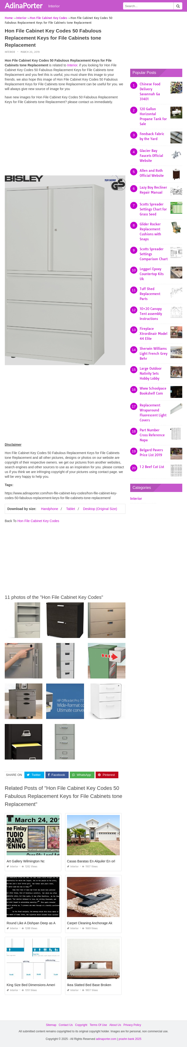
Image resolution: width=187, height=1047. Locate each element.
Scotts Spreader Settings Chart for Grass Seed (153, 209)
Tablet (70, 508)
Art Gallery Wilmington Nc (26, 861)
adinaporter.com (106, 1039)
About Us (115, 1025)
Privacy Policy (132, 1025)
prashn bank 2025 (130, 1039)
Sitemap (51, 1025)
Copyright (81, 1025)
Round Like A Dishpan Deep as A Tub (34, 923)
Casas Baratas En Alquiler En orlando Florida (100, 861)
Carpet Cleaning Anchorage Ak (89, 923)
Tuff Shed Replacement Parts (150, 294)
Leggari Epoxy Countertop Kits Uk (152, 274)
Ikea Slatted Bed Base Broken (89, 985)
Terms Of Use (98, 1025)
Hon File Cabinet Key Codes (38, 521)
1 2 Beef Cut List (152, 467)
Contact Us (66, 1025)
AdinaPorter (23, 5)
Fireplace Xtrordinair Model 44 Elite (153, 334)
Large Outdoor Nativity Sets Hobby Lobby (151, 373)
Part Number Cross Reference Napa (152, 435)
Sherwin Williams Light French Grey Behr (153, 353)
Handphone (49, 508)
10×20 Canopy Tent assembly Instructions (151, 314)
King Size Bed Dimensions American (33, 985)
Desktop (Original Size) (100, 508)
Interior (54, 6)
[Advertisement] (65, 141)
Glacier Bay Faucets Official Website (151, 156)
